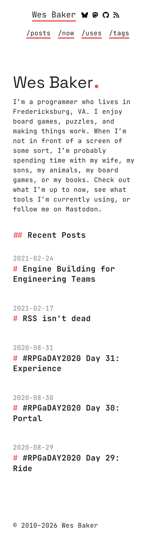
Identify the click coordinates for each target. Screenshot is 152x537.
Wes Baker (54, 15)
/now (66, 33)
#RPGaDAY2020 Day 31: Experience (66, 363)
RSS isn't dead (57, 318)
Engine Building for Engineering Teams (64, 274)
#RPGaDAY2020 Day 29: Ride (66, 463)
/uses (91, 33)
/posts (38, 33)
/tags (119, 33)
